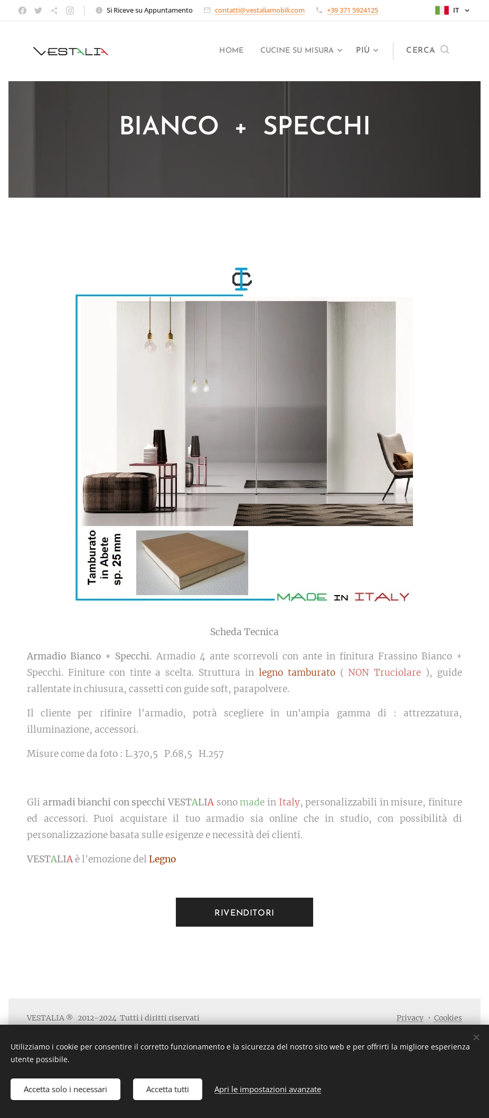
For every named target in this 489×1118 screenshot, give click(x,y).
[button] (427, 51)
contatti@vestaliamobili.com (260, 10)
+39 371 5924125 (352, 10)
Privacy (410, 1018)
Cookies (448, 1018)
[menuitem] (221, 51)
